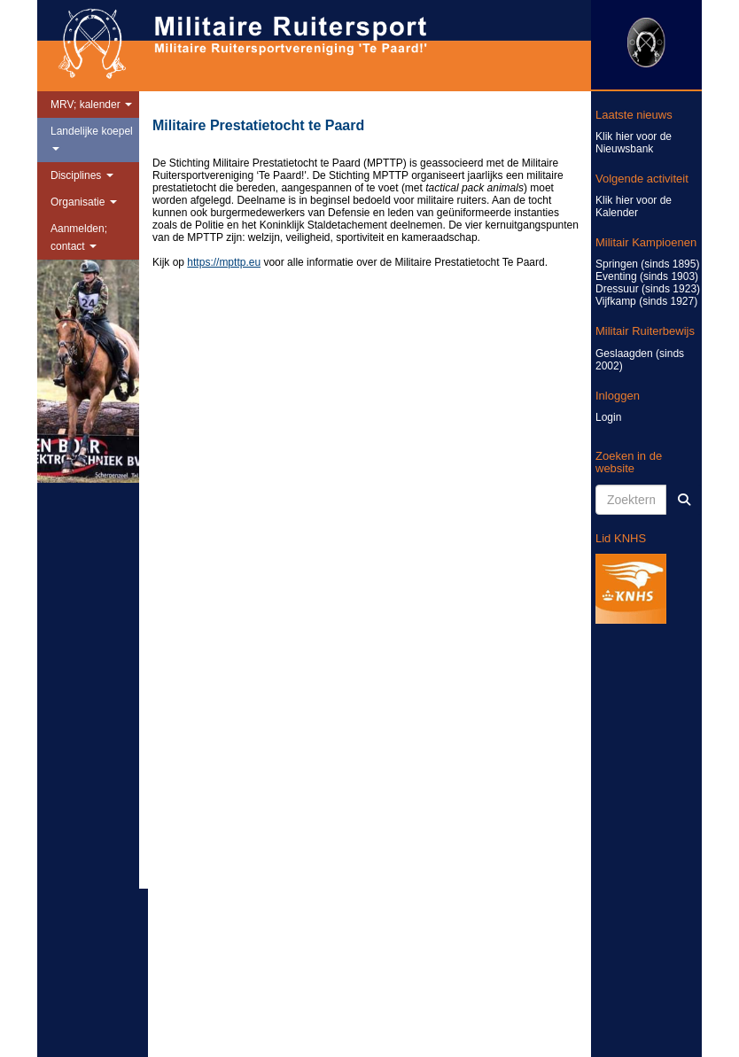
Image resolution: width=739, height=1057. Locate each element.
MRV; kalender (91, 104)
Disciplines (82, 175)
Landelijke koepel (92, 138)
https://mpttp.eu (224, 262)
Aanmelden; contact (79, 237)
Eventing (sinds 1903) (646, 276)
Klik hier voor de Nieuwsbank (633, 142)
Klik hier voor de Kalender (633, 206)
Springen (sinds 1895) (647, 264)
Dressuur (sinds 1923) (647, 289)
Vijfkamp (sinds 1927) (646, 301)
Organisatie (84, 202)
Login (608, 417)
